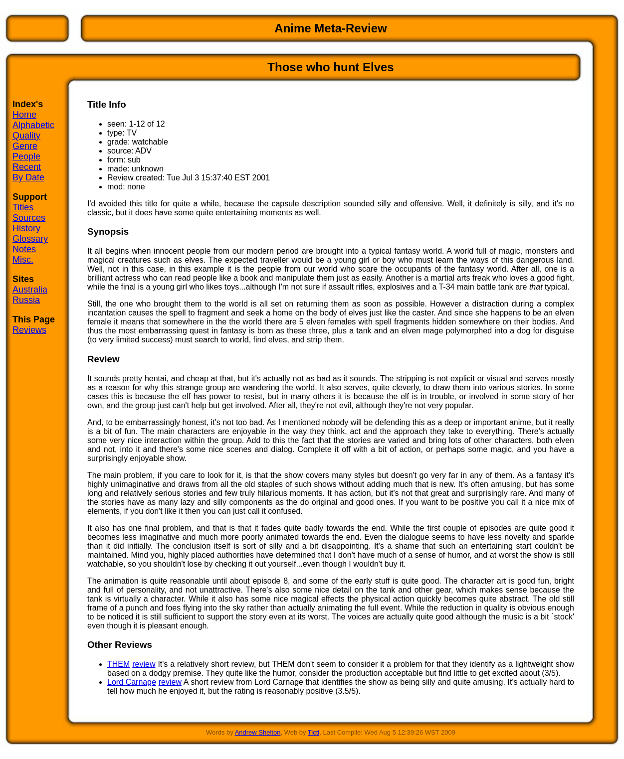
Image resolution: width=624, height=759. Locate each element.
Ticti (313, 732)
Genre (24, 146)
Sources (28, 218)
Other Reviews (119, 644)
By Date (28, 177)
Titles (22, 207)
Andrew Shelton (258, 732)
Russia (26, 300)
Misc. (22, 260)
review (143, 664)
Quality (26, 136)
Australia (29, 290)
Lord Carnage (131, 682)
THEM (118, 664)
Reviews (29, 330)
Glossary (30, 239)
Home (24, 115)
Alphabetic (33, 125)
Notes (24, 249)
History (26, 228)
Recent (26, 167)
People (26, 156)
